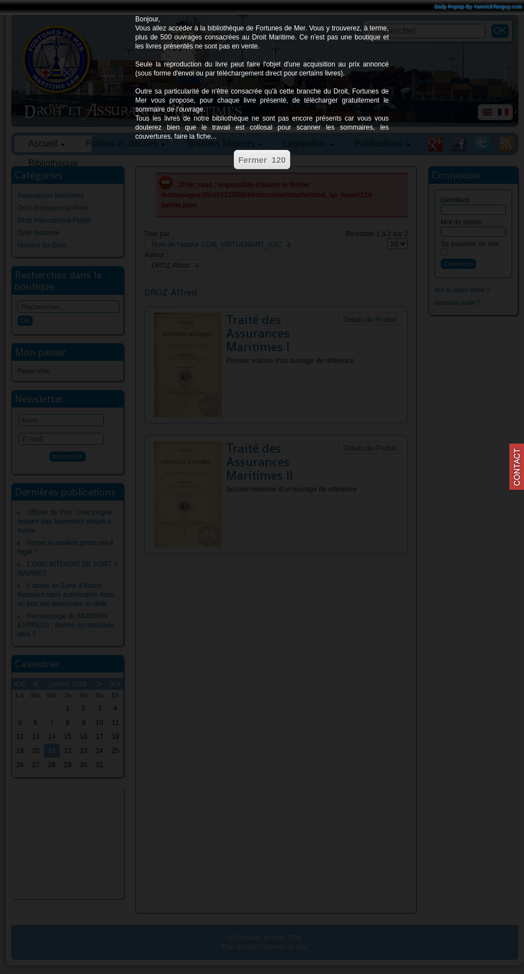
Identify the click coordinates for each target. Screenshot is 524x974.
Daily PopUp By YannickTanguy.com (478, 7)
